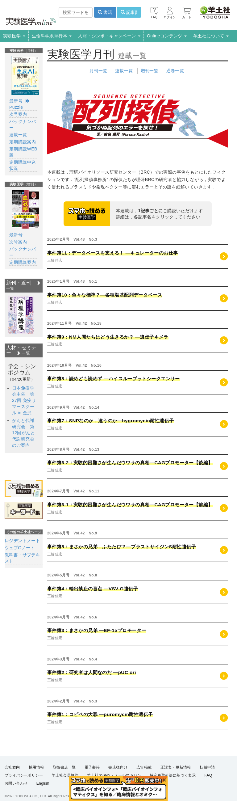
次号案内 (18, 114)
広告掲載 (144, 767)
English (42, 783)
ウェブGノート (20, 547)
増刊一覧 (150, 70)
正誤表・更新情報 (175, 767)
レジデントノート (22, 540)
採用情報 (36, 767)
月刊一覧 (98, 70)
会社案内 (12, 767)
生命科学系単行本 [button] (52, 35)
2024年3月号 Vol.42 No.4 (72, 659)
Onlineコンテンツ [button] (167, 35)
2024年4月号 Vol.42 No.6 (72, 617)
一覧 (23, 353)
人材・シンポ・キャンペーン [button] (109, 35)
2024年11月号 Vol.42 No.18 (74, 323)
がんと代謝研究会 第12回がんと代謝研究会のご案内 (23, 433)
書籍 (105, 12)
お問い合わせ (16, 783)
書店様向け (117, 767)
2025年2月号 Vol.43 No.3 (72, 239)
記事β (129, 12)
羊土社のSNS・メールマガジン (114, 775)
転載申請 (207, 767)
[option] (21, 315)
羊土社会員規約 (65, 775)
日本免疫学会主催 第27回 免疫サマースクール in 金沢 (24, 400)
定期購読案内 (22, 141)
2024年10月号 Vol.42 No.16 (74, 365)
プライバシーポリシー (24, 775)
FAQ (208, 775)
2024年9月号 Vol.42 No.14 (73, 407)
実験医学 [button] (14, 35)
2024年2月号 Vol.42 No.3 (72, 701)
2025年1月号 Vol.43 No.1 (72, 281)
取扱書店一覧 (64, 767)
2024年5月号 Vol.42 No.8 (72, 575)
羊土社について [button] (211, 35)
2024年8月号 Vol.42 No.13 (73, 449)
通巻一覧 (175, 70)
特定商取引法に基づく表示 (173, 775)
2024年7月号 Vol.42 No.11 (73, 491)
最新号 (16, 101)
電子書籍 (92, 767)
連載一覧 (124, 70)
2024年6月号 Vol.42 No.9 (72, 533)
